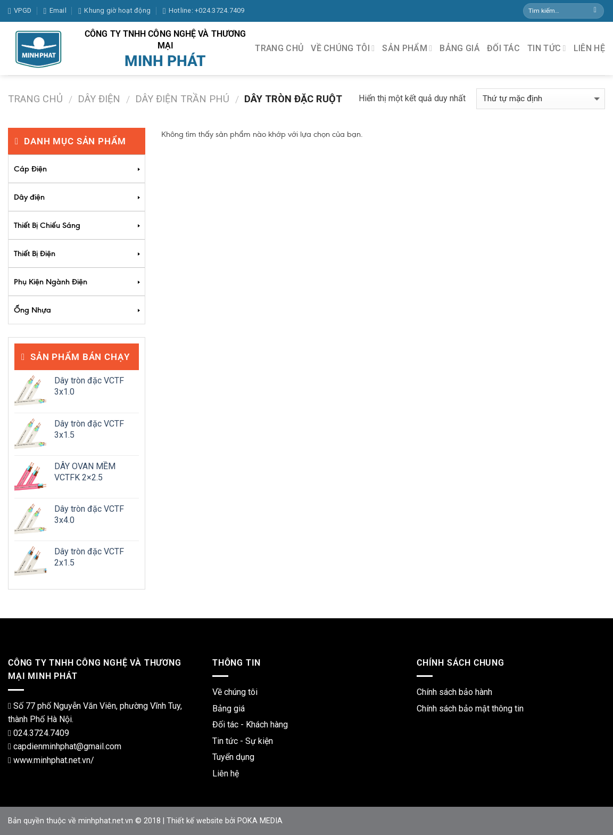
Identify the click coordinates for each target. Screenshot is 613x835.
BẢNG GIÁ (459, 48)
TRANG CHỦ (279, 48)
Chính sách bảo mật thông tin (470, 708)
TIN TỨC (546, 48)
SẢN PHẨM (407, 48)
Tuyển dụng (233, 757)
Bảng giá (228, 708)
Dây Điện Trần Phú (182, 98)
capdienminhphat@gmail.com (67, 746)
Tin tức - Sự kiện (242, 741)
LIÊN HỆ (589, 48)
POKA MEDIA (260, 820)
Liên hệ (225, 773)
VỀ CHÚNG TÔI (343, 48)
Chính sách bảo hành (454, 692)
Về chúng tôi (235, 692)
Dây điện (99, 98)
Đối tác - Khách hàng (250, 724)
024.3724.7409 (41, 733)
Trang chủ (35, 98)
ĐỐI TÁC (503, 48)
